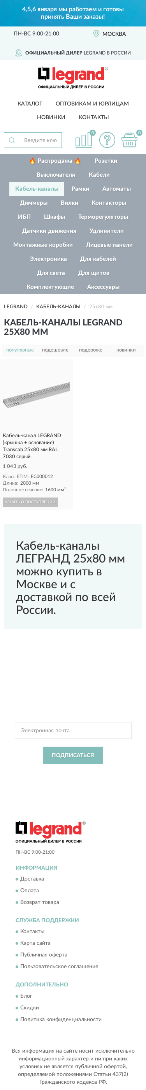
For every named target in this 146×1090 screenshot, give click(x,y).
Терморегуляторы (103, 217)
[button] (107, 140)
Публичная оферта (43, 955)
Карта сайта (35, 943)
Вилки (69, 203)
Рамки (80, 189)
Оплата (29, 890)
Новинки (51, 117)
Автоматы (116, 189)
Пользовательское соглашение (59, 967)
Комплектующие (50, 287)
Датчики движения (49, 231)
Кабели (99, 175)
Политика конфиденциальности (61, 1019)
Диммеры (33, 203)
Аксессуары (103, 287)
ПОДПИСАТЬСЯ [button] (73, 755)
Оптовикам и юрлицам (92, 104)
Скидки (29, 1008)
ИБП (24, 217)
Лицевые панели (109, 245)
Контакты (94, 117)
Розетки (106, 161)
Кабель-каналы (36, 189)
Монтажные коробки (43, 245)
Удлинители (107, 231)
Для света (51, 273)
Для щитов (93, 273)
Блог (26, 996)
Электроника (48, 259)
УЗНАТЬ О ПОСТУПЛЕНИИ (30, 502)
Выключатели (56, 175)
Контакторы (108, 203)
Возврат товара (39, 902)
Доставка (32, 879)
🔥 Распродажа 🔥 (55, 161)
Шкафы (54, 217)
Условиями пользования (88, 779)
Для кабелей (98, 259)
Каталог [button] (30, 104)
